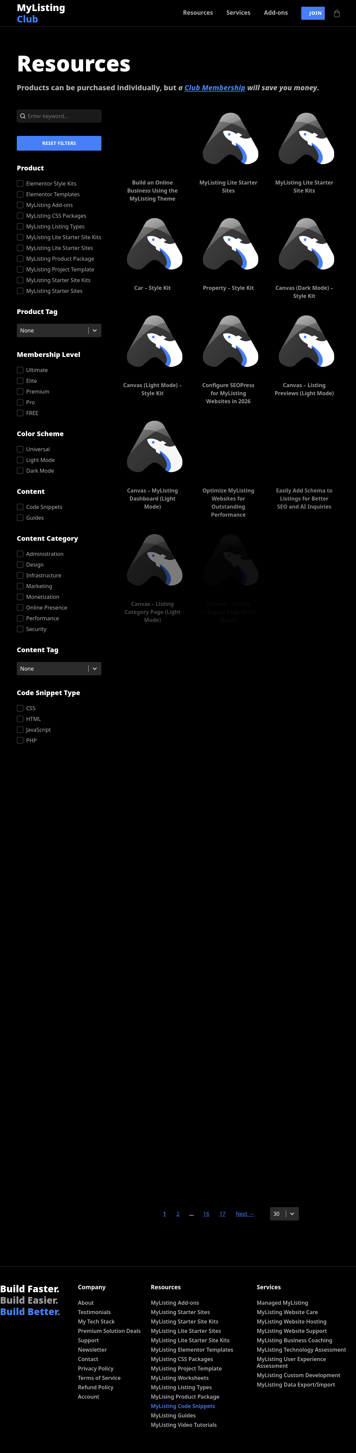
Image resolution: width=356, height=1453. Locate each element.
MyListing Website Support (292, 1331)
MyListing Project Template (186, 1368)
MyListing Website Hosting (292, 1321)
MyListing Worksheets (180, 1378)
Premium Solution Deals (109, 1331)
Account (88, 1396)
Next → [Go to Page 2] (245, 1213)
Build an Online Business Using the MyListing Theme (152, 190)
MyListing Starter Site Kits (184, 1321)
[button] (59, 183)
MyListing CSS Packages (182, 1359)
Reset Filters (59, 143)
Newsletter (92, 1349)
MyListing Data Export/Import (296, 1384)
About (86, 1302)
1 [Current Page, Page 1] (164, 1213)
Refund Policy (96, 1387)
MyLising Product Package (185, 1396)
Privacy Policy (96, 1368)
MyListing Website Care (287, 1312)
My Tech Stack (96, 1321)
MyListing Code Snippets (183, 1406)
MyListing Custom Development (299, 1375)
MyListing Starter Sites (180, 1312)
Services (238, 12)
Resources (198, 12)
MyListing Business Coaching (294, 1340)
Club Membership (214, 87)
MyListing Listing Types (181, 1387)
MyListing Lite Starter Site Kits (190, 1340)
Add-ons (276, 12)
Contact (88, 1359)
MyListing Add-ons (175, 1302)
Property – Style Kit (228, 288)
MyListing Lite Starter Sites (186, 1331)
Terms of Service (99, 1378)
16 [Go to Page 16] (206, 1213)
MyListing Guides (173, 1415)
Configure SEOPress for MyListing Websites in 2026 (228, 393)
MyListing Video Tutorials (184, 1425)
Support (88, 1340)
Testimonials (94, 1312)
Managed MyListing (282, 1302)
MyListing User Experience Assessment (291, 1362)
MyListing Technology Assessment (301, 1349)
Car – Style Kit (152, 288)
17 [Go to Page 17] (222, 1213)
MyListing (41, 13)
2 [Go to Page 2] (177, 1213)
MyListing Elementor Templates (192, 1349)
